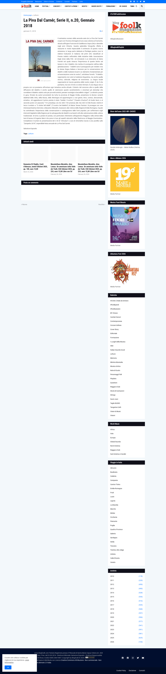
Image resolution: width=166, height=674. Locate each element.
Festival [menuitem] (45, 6)
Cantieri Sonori (115, 317)
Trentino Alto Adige (117, 550)
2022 (126, 625)
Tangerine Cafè (115, 407)
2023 (126, 630)
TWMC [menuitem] (132, 6)
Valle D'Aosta (115, 558)
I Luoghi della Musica (117, 342)
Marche (113, 509)
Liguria (112, 501)
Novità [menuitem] (84, 6)
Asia (111, 433)
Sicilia (112, 542)
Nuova (24, 204)
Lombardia (114, 505)
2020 (126, 617)
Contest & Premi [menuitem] (71, 6)
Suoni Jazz (114, 399)
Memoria (113, 358)
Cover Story (114, 329)
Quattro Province (116, 529)
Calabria (113, 476)
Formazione (114, 337)
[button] (136, 6)
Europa (113, 438)
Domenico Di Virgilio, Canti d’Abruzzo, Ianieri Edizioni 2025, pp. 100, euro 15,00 (35, 166)
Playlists (113, 378)
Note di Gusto (115, 370)
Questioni (113, 383)
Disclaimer (132, 670)
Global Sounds (115, 442)
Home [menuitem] (37, 6)
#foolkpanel (114, 305)
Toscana (113, 546)
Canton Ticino (115, 484)
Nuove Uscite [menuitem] (96, 6)
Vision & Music (115, 411)
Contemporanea (116, 321)
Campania (114, 480)
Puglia (112, 525)
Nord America (115, 446)
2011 (126, 580)
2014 (126, 593)
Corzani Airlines (115, 325)
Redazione (38, 1)
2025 (126, 638)
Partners (74, 1)
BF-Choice (114, 313)
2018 (126, 609)
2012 (126, 584)
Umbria (113, 554)
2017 (126, 605)
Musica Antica (115, 366)
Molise (112, 513)
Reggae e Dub (115, 387)
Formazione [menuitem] (110, 6)
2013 (126, 589)
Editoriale (113, 333)
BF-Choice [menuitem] (123, 6)
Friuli (112, 493)
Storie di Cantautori (117, 391)
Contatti (67, 1)
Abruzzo (113, 468)
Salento (113, 534)
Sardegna (113, 538)
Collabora (59, 1)
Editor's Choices (49, 1)
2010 (126, 576)
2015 (126, 597)
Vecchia (101, 204)
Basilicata (113, 472)
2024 (126, 634)
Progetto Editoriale (27, 1)
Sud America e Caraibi (118, 454)
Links (81, 1)
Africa (112, 429)
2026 (126, 642)
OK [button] (8, 667)
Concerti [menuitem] (56, 6)
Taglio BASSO (115, 403)
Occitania (113, 517)
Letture (36, 15)
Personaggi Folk (116, 374)
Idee (111, 346)
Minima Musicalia (116, 362)
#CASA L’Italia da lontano (119, 301)
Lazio (112, 497)
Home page (28, 15)
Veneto (112, 562)
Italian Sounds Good (117, 350)
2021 (126, 621)
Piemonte (113, 521)
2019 (126, 613)
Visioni (112, 415)
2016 (126, 601)
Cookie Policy (121, 670)
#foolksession (115, 309)
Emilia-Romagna (116, 488)
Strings (112, 395)
